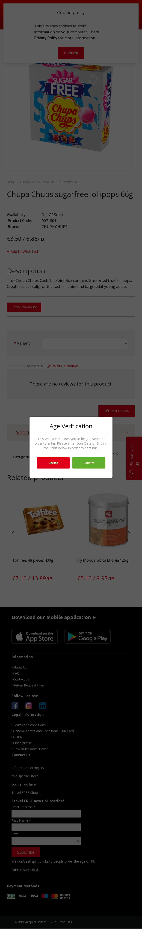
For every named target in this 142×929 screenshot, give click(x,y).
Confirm (88, 463)
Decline (53, 463)
